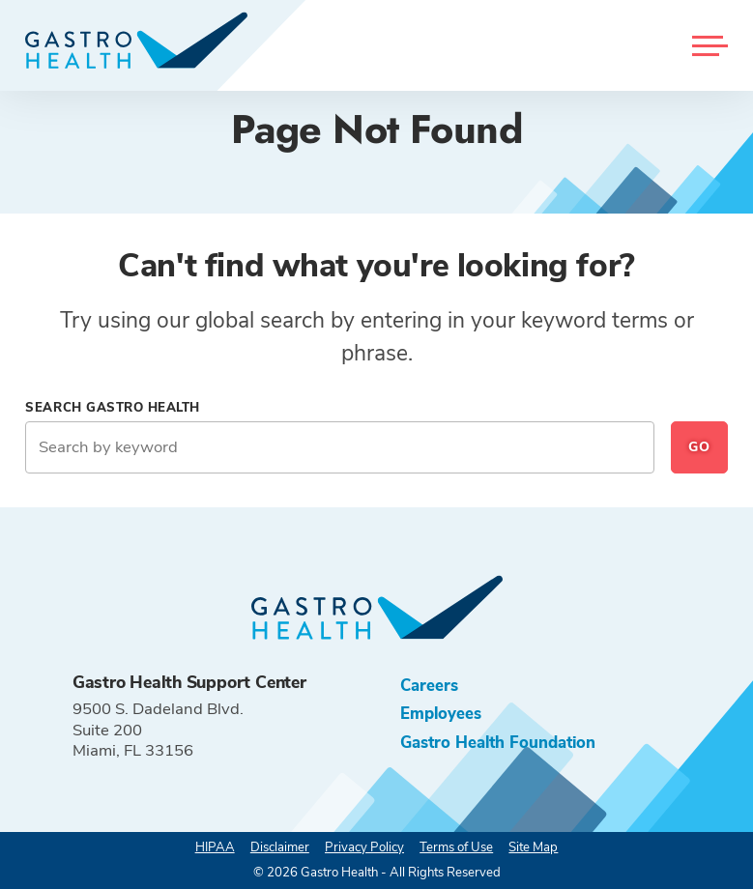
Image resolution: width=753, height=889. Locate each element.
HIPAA (215, 847)
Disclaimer (279, 847)
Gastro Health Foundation (497, 742)
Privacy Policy (364, 847)
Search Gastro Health (112, 407)
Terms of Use (456, 847)
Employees (440, 713)
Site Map (533, 847)
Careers (429, 685)
